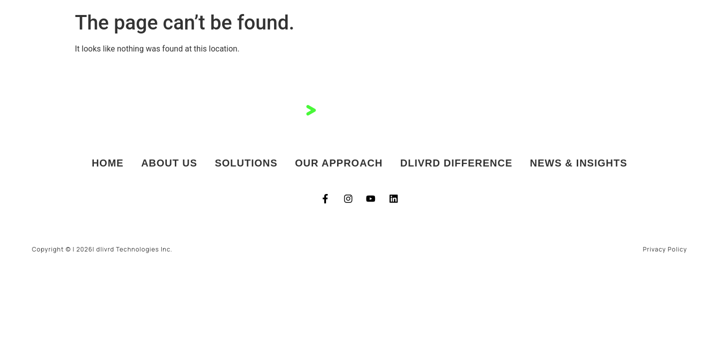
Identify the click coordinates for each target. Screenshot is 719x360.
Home (108, 163)
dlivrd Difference (456, 163)
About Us (169, 163)
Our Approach (339, 163)
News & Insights (578, 163)
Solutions (246, 163)
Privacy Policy (665, 249)
